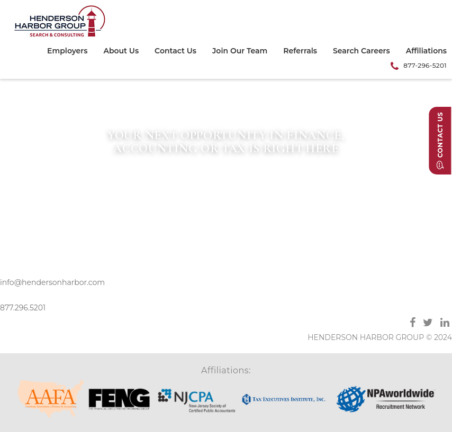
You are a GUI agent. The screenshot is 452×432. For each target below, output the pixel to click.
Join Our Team (239, 51)
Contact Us (175, 51)
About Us (121, 51)
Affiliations (426, 51)
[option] (226, 145)
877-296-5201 (425, 65)
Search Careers (361, 51)
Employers (67, 51)
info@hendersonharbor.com (52, 282)
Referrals (300, 51)
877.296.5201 (23, 307)
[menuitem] (71, 52)
